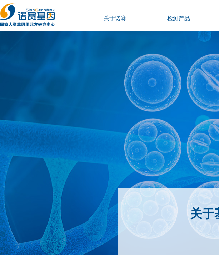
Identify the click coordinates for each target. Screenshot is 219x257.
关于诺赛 (115, 18)
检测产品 (178, 18)
